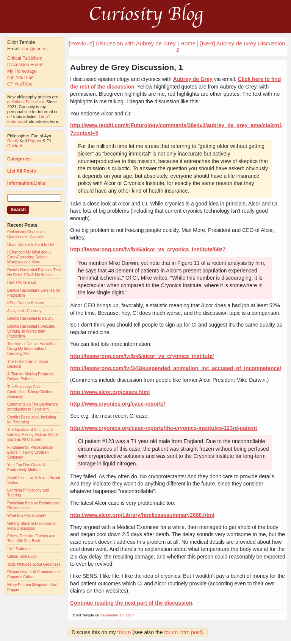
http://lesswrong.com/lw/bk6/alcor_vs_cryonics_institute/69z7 (147, 249)
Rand (12, 140)
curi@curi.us (35, 48)
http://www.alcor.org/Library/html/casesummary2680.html (142, 515)
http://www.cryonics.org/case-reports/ (117, 404)
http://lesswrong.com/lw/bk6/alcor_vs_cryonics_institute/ (142, 356)
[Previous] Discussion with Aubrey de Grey (122, 43)
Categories (19, 159)
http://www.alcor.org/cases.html (110, 392)
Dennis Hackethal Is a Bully (30, 318)
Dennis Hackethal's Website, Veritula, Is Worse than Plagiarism (31, 331)
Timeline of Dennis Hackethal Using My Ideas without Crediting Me (31, 349)
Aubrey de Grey (193, 79)
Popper (34, 140)
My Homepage (22, 71)
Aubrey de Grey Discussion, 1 (126, 67)
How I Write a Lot (21, 282)
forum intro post (182, 632)
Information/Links (26, 183)
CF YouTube (19, 84)
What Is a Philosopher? (26, 515)
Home (188, 43)
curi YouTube (20, 77)
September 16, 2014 (117, 615)
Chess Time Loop (22, 556)
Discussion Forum (25, 64)
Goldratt (14, 145)
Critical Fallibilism (24, 58)
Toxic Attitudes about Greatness (34, 564)
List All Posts (21, 171)
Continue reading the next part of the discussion (131, 603)
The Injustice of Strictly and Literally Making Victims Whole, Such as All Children (33, 435)
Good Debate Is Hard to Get (31, 245)
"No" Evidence (19, 549)
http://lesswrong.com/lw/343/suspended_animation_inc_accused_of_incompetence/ (175, 368)
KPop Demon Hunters (25, 303)
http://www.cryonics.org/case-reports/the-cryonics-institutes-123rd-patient (163, 428)
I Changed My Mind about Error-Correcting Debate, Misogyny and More (29, 257)
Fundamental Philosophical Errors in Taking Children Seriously (30, 452)
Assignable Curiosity (24, 311)
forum (124, 632)
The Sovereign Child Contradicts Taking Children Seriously (30, 392)
